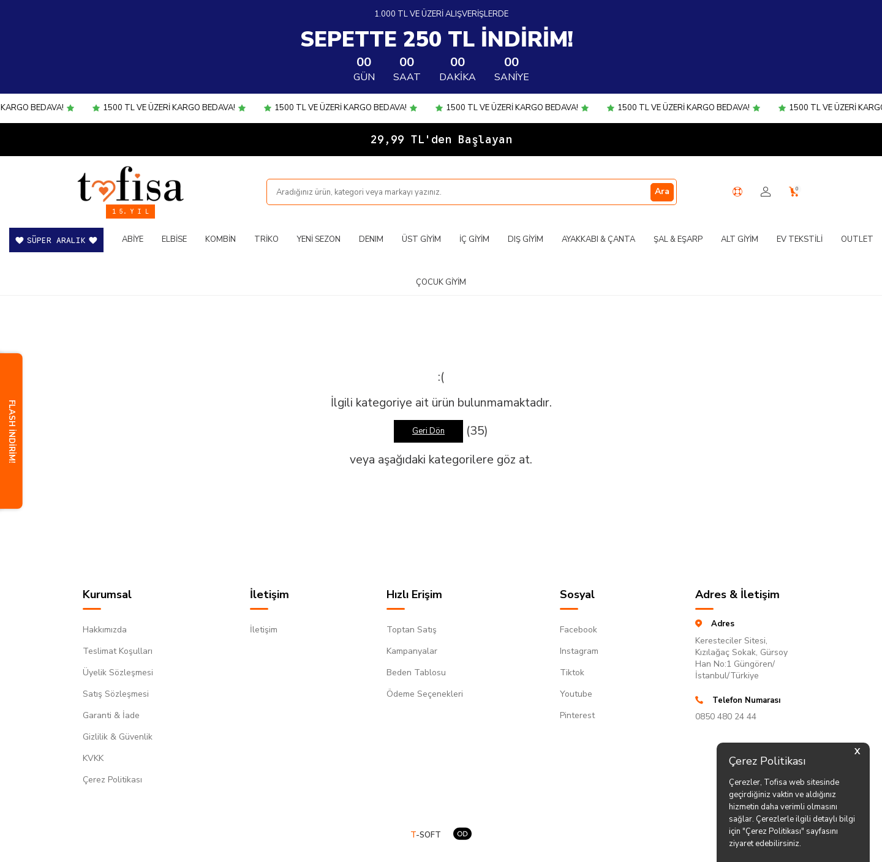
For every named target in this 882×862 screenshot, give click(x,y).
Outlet (857, 239)
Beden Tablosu (416, 672)
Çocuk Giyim (441, 282)
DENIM (371, 239)
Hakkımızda (105, 629)
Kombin (220, 239)
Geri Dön (428, 431)
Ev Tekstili (800, 239)
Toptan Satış (411, 629)
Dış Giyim (525, 239)
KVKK (93, 758)
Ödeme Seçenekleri (424, 694)
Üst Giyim (421, 239)
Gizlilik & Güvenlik (118, 737)
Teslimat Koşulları (118, 651)
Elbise (174, 239)
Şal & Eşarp (678, 239)
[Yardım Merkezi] (737, 192)
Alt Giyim (739, 239)
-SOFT (425, 835)
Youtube (576, 694)
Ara (662, 191)
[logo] (130, 183)
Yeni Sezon (319, 239)
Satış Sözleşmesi (116, 694)
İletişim (263, 629)
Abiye (132, 239)
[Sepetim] (794, 192)
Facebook (578, 629)
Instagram (579, 651)
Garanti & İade (111, 715)
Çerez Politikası (112, 779)
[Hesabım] (766, 192)
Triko (266, 239)
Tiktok (572, 672)
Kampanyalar (411, 651)
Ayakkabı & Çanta (598, 239)
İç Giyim (474, 239)
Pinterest (577, 715)
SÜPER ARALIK (56, 240)
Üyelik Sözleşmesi (118, 672)
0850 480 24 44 (725, 716)
